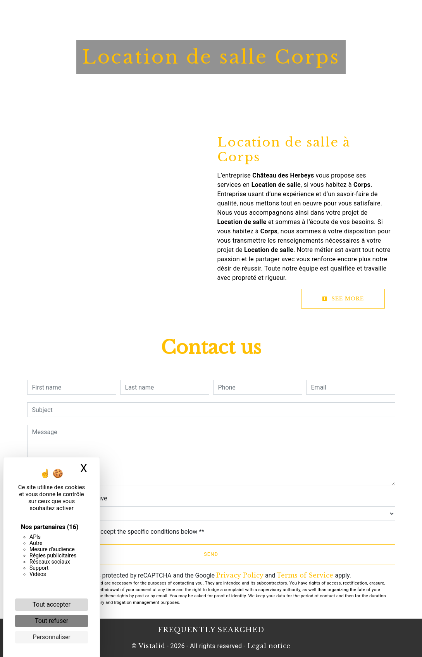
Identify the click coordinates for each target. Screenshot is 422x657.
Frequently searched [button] (211, 630)
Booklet (226, 13)
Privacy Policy (240, 575)
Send (211, 554)
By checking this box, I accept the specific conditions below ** (119, 531)
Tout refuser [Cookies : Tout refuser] (51, 620)
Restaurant (187, 13)
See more (343, 298)
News (256, 13)
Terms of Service (305, 575)
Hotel (151, 13)
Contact (286, 13)
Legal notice (267, 646)
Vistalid (151, 646)
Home (124, 13)
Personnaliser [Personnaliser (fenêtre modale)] (52, 637)
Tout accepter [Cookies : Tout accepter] (52, 604)
